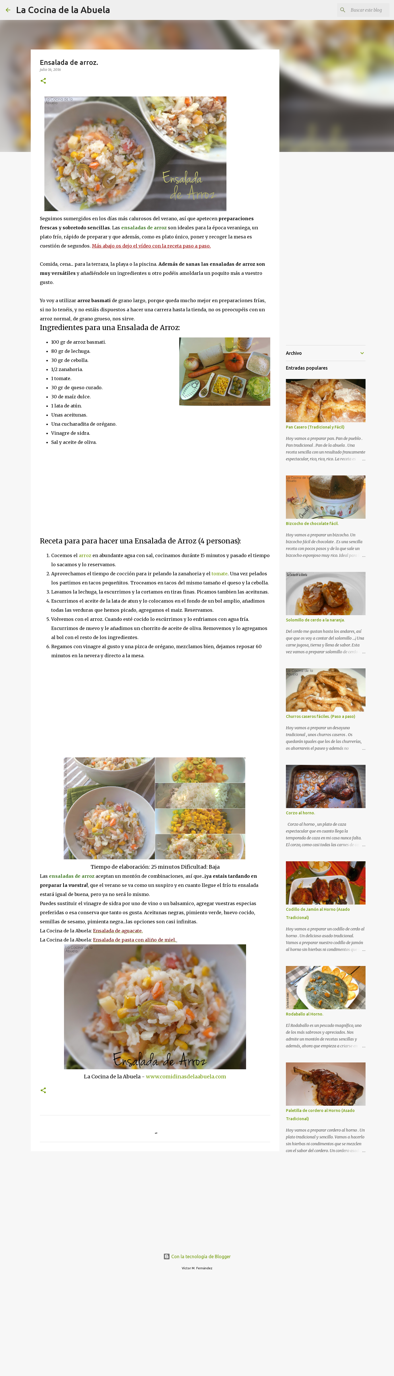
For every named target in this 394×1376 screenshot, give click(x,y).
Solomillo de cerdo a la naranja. (315, 620)
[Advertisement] (87, 491)
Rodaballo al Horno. (304, 1014)
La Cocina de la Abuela (63, 10)
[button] (43, 81)
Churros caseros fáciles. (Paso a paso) (320, 716)
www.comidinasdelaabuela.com (186, 1076)
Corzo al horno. (300, 813)
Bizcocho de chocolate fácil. (312, 523)
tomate (220, 573)
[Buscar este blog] (359, 10)
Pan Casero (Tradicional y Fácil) (315, 427)
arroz (85, 555)
